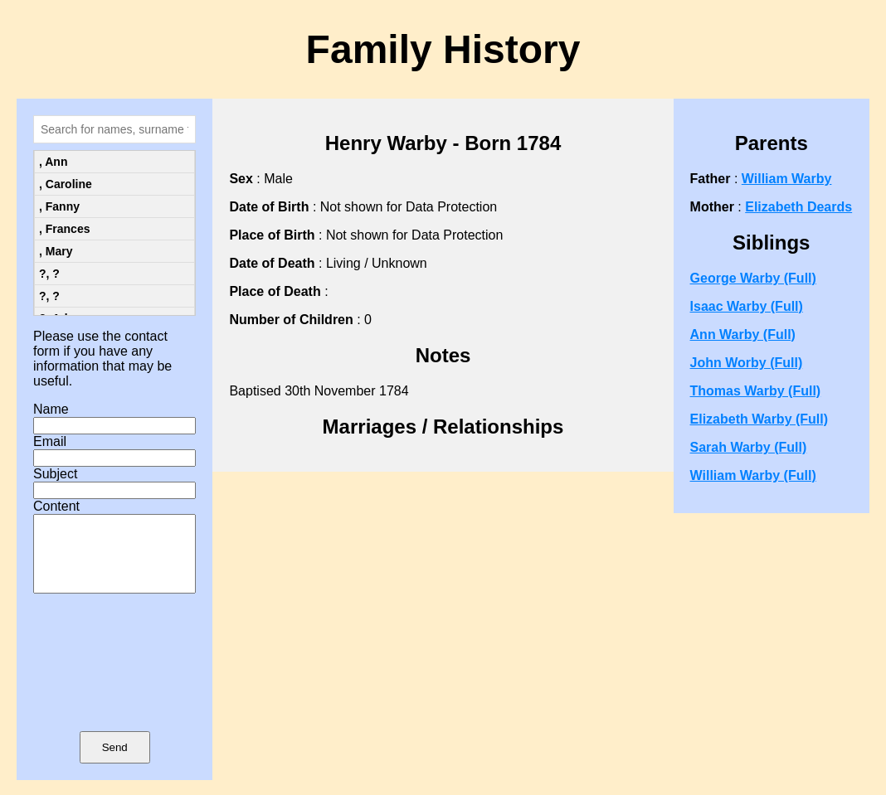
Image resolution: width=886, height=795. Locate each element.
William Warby (787, 179)
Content (56, 506)
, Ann (53, 161)
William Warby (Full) (753, 475)
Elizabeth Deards (798, 207)
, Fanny (59, 206)
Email (49, 441)
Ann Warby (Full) (743, 334)
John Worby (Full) (746, 363)
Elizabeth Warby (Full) (759, 419)
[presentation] (114, 686)
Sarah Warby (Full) (748, 447)
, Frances (64, 228)
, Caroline (65, 184)
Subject (55, 474)
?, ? (49, 273)
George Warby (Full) (753, 278)
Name (51, 409)
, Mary (55, 251)
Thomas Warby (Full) (755, 391)
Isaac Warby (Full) (746, 306)
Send (115, 762)
